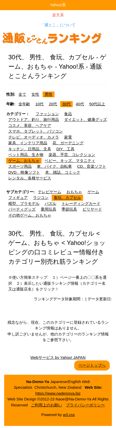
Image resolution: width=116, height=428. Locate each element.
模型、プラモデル (23, 203)
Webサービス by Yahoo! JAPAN (57, 357)
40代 (80, 104)
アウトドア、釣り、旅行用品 (33, 119)
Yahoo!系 (58, 5)
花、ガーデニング (68, 143)
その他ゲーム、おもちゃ (29, 215)
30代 (66, 104)
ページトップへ (92, 365)
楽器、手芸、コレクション (72, 154)
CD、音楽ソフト (91, 166)
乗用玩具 (48, 209)
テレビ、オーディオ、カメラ (33, 137)
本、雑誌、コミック (62, 172)
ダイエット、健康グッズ (85, 119)
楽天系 (58, 15)
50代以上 (97, 104)
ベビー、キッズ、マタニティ (70, 160)
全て (22, 94)
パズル (50, 203)
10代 (39, 104)
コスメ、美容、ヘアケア (29, 125)
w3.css (69, 414)
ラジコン (41, 197)
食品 (68, 114)
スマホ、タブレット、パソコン (35, 131)
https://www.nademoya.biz (57, 393)
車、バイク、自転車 (54, 166)
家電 (68, 137)
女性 (35, 94)
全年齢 (24, 104)
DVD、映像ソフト (24, 172)
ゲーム (93, 192)
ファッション (47, 114)
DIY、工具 (65, 149)
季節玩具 (69, 209)
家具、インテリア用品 (27, 143)
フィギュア (18, 197)
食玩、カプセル (67, 197)
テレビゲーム (49, 192)
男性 (48, 94)
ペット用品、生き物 (25, 154)
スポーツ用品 (20, 166)
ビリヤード (92, 209)
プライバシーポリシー (85, 405)
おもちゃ (74, 192)
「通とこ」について (58, 25)
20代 (53, 104)
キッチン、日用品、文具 (29, 149)
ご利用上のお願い (46, 405)
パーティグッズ (22, 209)
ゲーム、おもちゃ (23, 160)
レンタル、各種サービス (29, 178)
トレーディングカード (81, 203)
